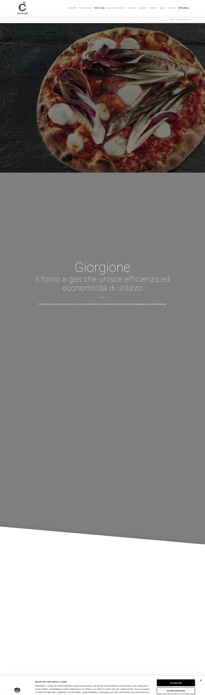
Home (177, 19)
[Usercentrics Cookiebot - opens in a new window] (17, 690)
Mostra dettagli (140, 690)
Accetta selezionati (176, 673)
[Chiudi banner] (201, 663)
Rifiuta (176, 681)
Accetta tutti (176, 666)
